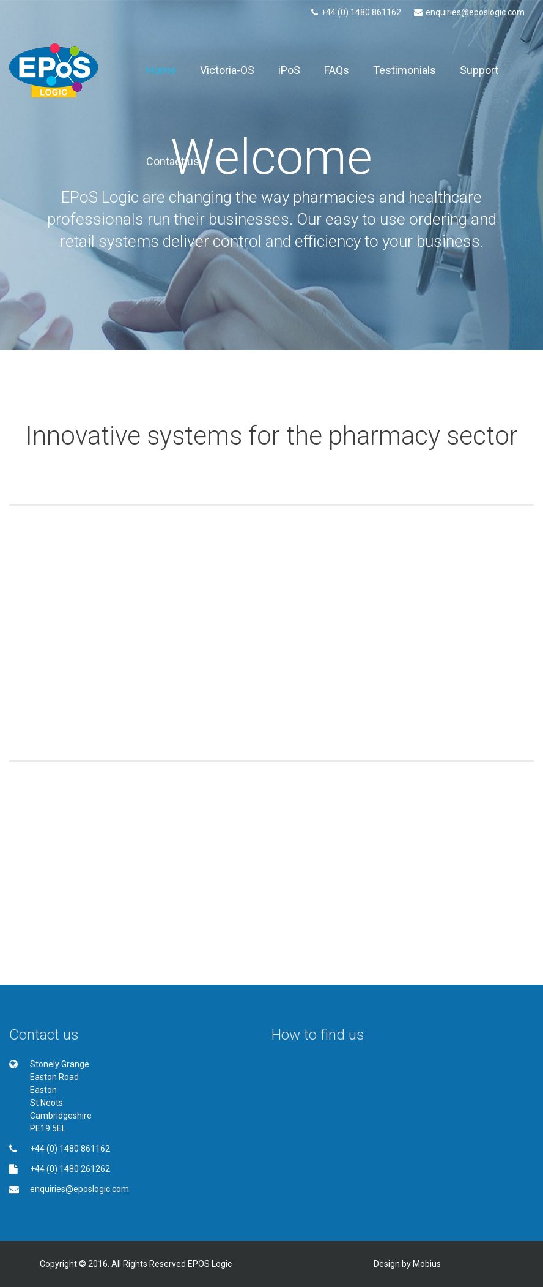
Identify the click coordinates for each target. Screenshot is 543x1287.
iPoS (289, 70)
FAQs (336, 70)
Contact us (172, 161)
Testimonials (404, 70)
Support (479, 70)
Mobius (427, 1264)
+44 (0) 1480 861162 (356, 12)
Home (161, 70)
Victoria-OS (227, 70)
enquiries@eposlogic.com (469, 12)
